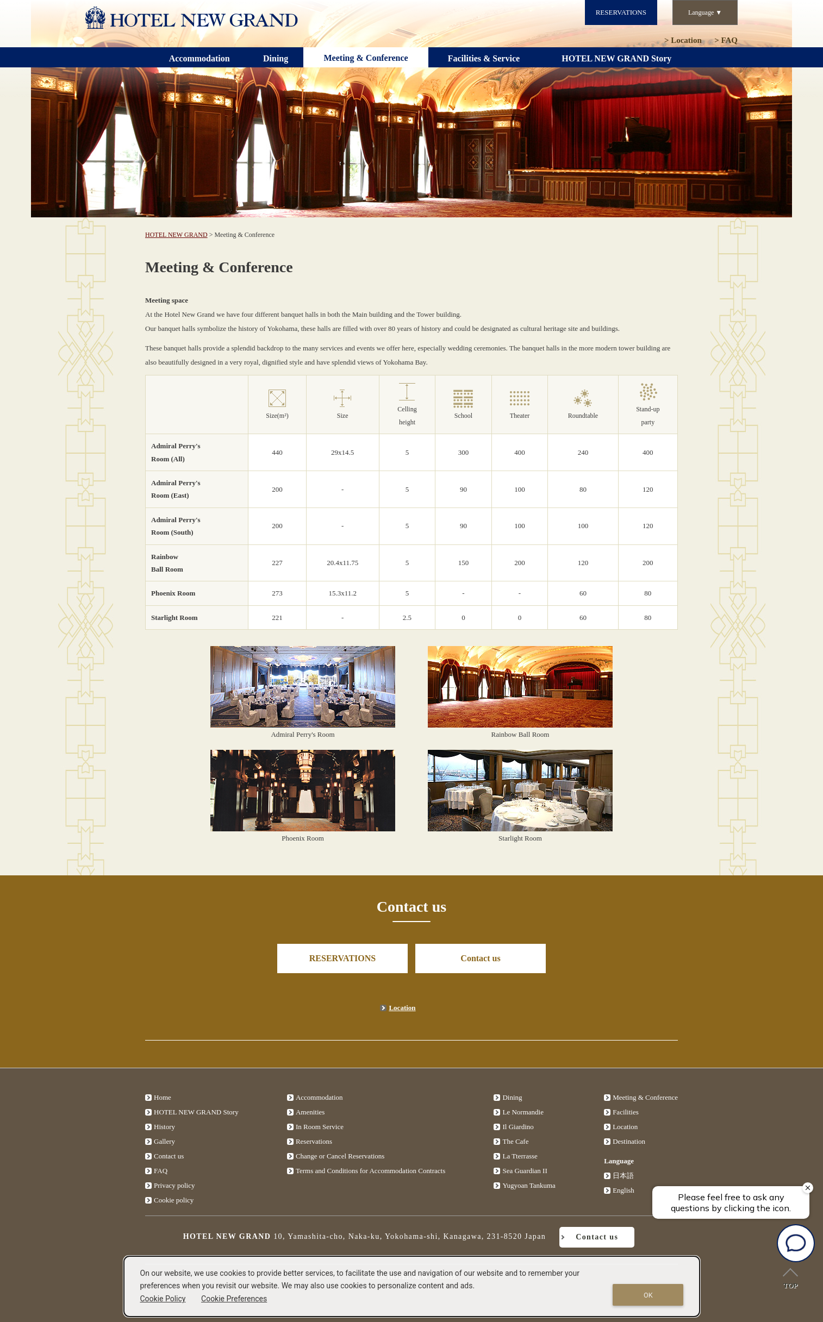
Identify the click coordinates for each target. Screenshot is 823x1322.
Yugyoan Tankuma (528, 1185)
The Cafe (515, 1141)
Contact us (480, 958)
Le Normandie (522, 1112)
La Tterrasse (519, 1156)
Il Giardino (517, 1127)
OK (648, 1295)
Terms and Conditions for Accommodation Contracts (370, 1171)
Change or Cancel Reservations (340, 1156)
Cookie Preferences (234, 1298)
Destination (629, 1141)
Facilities (626, 1112)
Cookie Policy (163, 1298)
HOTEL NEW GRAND (176, 235)
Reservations (314, 1141)
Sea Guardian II (524, 1171)
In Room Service (320, 1127)
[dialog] (412, 1286)
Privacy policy (174, 1185)
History (164, 1127)
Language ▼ (705, 12)
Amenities (310, 1112)
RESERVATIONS (621, 12)
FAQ (726, 40)
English (623, 1190)
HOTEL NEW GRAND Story (196, 1112)
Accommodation (319, 1097)
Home (162, 1097)
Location (683, 40)
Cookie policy (174, 1200)
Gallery (164, 1141)
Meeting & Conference (645, 1097)
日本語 (623, 1175)
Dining (512, 1097)
